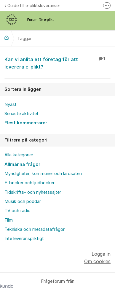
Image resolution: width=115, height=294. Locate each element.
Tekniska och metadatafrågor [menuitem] (34, 229)
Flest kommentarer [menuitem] (25, 122)
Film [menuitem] (8, 220)
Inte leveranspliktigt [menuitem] (24, 238)
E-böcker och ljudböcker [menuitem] (29, 182)
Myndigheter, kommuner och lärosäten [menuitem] (43, 173)
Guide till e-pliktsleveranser (32, 5)
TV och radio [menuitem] (17, 210)
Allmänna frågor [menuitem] (22, 164)
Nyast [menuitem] (10, 104)
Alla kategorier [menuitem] (18, 155)
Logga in (101, 254)
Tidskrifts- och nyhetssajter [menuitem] (32, 192)
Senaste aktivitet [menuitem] (21, 113)
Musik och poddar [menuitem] (22, 201)
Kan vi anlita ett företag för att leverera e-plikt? (57, 63)
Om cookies (97, 261)
